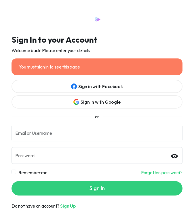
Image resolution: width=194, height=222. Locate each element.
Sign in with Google (96, 102)
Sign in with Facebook (97, 86)
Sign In (97, 188)
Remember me (32, 172)
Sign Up (68, 206)
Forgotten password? (161, 172)
